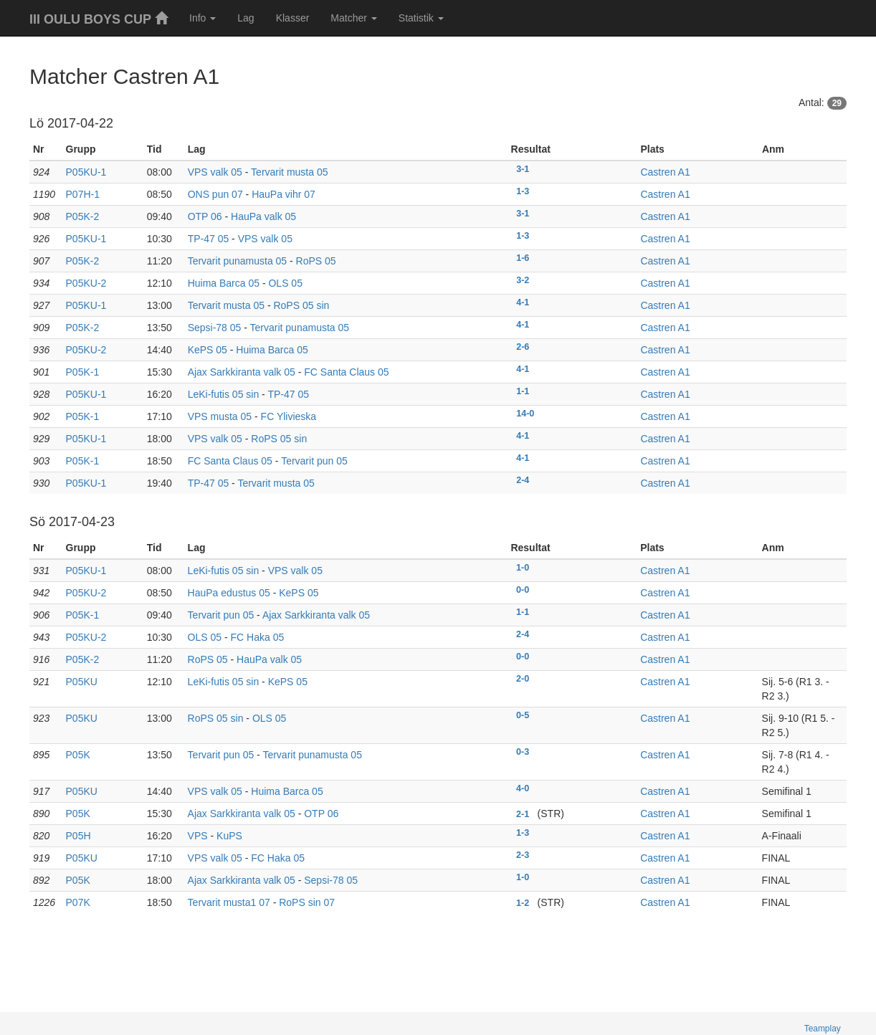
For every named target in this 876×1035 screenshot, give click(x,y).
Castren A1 (665, 172)
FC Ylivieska (289, 416)
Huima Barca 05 (224, 283)
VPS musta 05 (220, 416)
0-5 (522, 715)
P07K (78, 902)
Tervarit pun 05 (314, 461)
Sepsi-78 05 (215, 327)
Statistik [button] (421, 18)
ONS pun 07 (215, 194)
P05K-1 (83, 372)
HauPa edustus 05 (229, 592)
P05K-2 (83, 216)
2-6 (522, 347)
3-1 (522, 169)
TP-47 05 (208, 238)
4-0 (522, 788)
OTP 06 (205, 216)
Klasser (293, 18)
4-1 (522, 302)
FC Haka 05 (258, 637)
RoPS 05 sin (301, 305)
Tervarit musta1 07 (229, 902)
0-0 (522, 590)
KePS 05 (207, 350)
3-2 (522, 280)
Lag (245, 18)
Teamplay (822, 1029)
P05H (78, 835)
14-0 (525, 414)
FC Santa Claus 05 (346, 372)
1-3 (522, 191)
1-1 (522, 391)
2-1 (522, 814)
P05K (78, 754)
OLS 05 (285, 283)
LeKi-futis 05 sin (224, 394)
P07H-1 (83, 194)
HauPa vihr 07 (283, 194)
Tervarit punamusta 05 (237, 261)
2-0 (522, 679)
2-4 (522, 480)
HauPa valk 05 (263, 216)
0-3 (522, 752)
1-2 (522, 903)
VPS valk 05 (215, 172)
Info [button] (202, 18)
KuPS (229, 835)
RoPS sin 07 (307, 902)
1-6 (522, 258)
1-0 (522, 568)
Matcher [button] (353, 18)
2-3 (522, 855)
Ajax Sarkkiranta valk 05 (241, 372)
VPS (198, 835)
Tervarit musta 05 (289, 172)
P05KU (81, 681)
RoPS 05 (316, 261)
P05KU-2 (86, 283)
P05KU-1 (86, 172)
